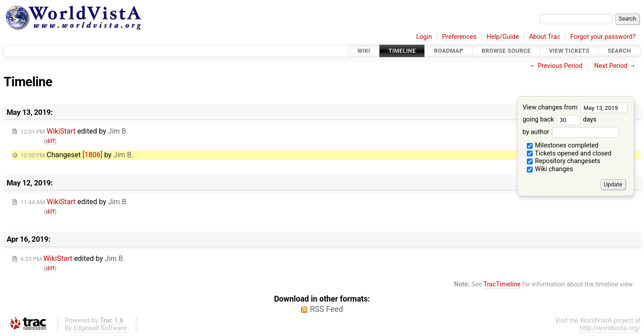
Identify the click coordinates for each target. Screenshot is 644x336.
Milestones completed (563, 145)
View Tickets (569, 50)
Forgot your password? (603, 37)
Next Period (611, 66)
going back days (559, 119)
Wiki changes (550, 169)
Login (424, 37)
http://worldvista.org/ (610, 328)
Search (619, 50)
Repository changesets (564, 161)
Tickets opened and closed (569, 153)
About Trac (544, 37)
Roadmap (448, 50)
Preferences (459, 37)
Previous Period (560, 66)
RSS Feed (326, 309)
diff (50, 141)
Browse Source (506, 50)
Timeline (402, 50)
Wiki (363, 50)
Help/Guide (503, 37)
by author (570, 132)
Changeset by (77, 155)
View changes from (574, 107)
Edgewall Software (100, 328)
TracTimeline (502, 284)
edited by (74, 131)
